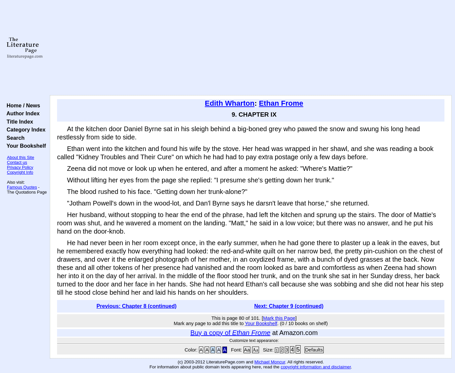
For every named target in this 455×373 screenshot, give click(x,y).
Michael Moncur (269, 361)
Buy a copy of (230, 332)
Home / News (22, 105)
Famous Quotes (22, 187)
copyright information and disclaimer (316, 366)
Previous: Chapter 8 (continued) (136, 306)
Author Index (22, 113)
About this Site (20, 157)
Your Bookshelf (25, 146)
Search (14, 138)
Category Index (25, 129)
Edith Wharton (229, 103)
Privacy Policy (20, 167)
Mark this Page (279, 318)
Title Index (18, 122)
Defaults (314, 350)
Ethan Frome (281, 103)
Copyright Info (20, 172)
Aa (247, 350)
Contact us (17, 162)
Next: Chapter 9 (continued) (288, 306)
